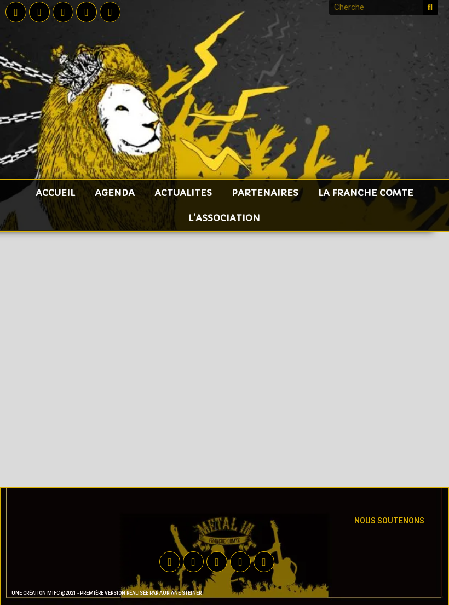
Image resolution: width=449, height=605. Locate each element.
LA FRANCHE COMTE (365, 192)
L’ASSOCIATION (224, 217)
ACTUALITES (183, 192)
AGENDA (115, 192)
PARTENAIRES (265, 192)
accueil (55, 192)
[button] (217, 526)
